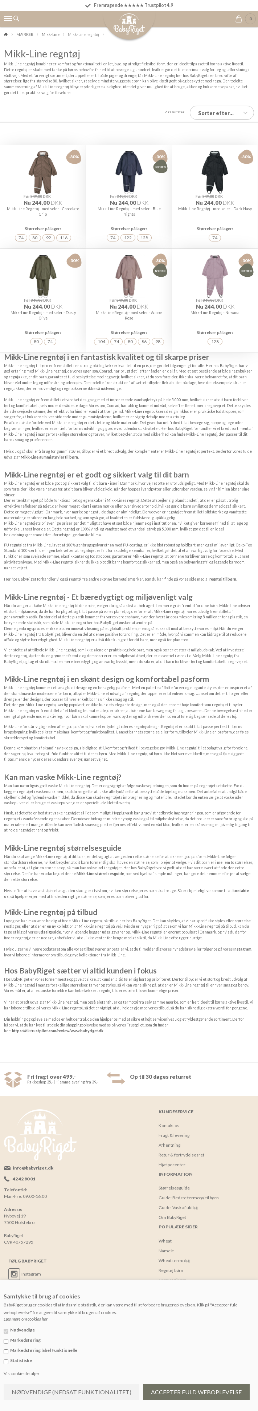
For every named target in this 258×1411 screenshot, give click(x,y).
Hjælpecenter (172, 1161)
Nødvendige (22, 1330)
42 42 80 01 (24, 1176)
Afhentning (169, 1142)
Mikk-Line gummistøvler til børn (49, 454)
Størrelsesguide (174, 1185)
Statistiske (21, 1360)
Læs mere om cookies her (26, 1319)
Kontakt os (169, 1122)
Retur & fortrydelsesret (181, 1152)
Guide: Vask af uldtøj (178, 1204)
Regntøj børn (171, 1267)
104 (101, 339)
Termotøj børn (173, 1277)
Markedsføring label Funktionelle (43, 1350)
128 (144, 236)
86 (144, 339)
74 (21, 236)
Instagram (242, 946)
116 (63, 236)
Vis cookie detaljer (22, 1373)
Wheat (165, 1238)
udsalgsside (49, 929)
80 (34, 236)
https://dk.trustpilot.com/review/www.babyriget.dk (57, 1028)
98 (157, 339)
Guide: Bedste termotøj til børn (189, 1194)
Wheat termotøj (174, 1257)
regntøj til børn (222, 576)
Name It (166, 1248)
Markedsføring (25, 1340)
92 (48, 236)
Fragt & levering (174, 1132)
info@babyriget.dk (33, 1165)
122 (128, 236)
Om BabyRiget (172, 1214)
